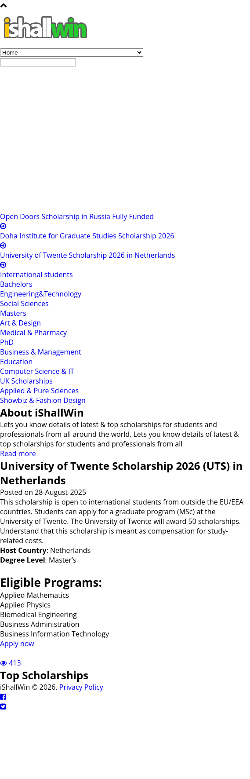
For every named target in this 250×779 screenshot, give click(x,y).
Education (16, 361)
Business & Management (40, 352)
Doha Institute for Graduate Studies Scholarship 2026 (87, 236)
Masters (13, 313)
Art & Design (20, 323)
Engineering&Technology (40, 294)
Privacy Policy (81, 687)
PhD (7, 342)
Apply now (17, 643)
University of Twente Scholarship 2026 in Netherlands (87, 255)
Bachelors (16, 284)
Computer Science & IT (37, 371)
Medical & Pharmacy (33, 332)
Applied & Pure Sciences (39, 390)
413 (10, 663)
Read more (18, 453)
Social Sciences (24, 303)
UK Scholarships (26, 381)
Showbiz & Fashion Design (43, 400)
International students (36, 274)
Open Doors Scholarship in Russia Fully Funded (77, 216)
